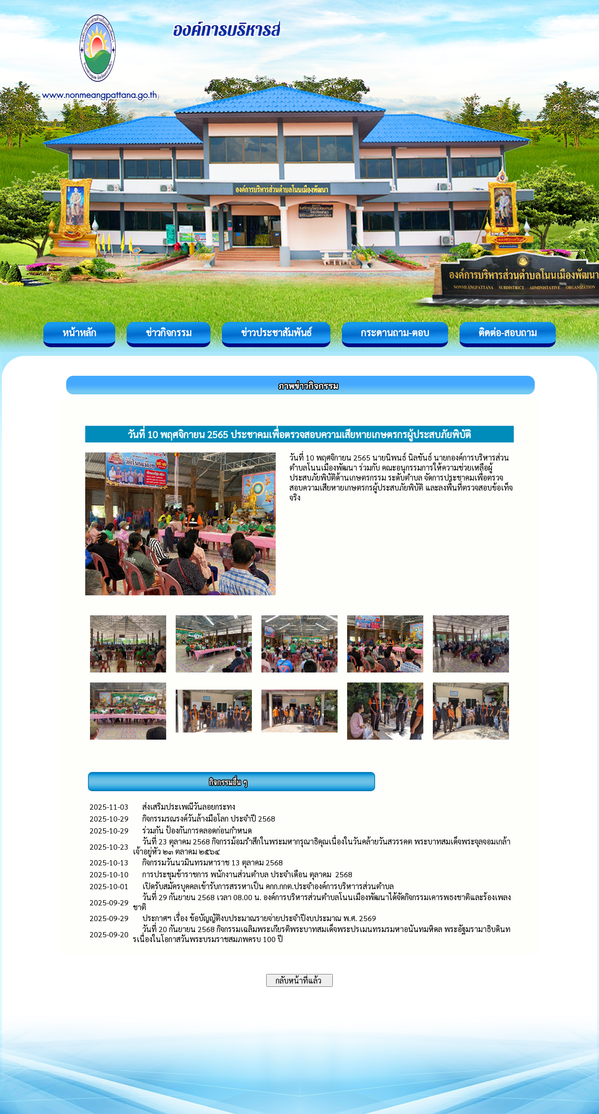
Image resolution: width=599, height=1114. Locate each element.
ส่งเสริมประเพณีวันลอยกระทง (188, 807)
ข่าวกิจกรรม (168, 332)
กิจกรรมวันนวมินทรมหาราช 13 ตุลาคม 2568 (212, 862)
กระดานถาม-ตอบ (395, 332)
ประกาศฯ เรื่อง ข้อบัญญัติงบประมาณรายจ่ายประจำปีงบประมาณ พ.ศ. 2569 (259, 918)
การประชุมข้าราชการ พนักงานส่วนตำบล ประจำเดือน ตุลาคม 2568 (247, 874)
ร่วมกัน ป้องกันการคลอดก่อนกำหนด (197, 830)
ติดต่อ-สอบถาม (508, 332)
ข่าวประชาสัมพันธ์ (276, 332)
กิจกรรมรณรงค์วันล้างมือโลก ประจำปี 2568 (208, 818)
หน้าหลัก (79, 332)
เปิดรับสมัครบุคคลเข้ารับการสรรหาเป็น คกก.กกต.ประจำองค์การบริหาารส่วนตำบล (268, 886)
